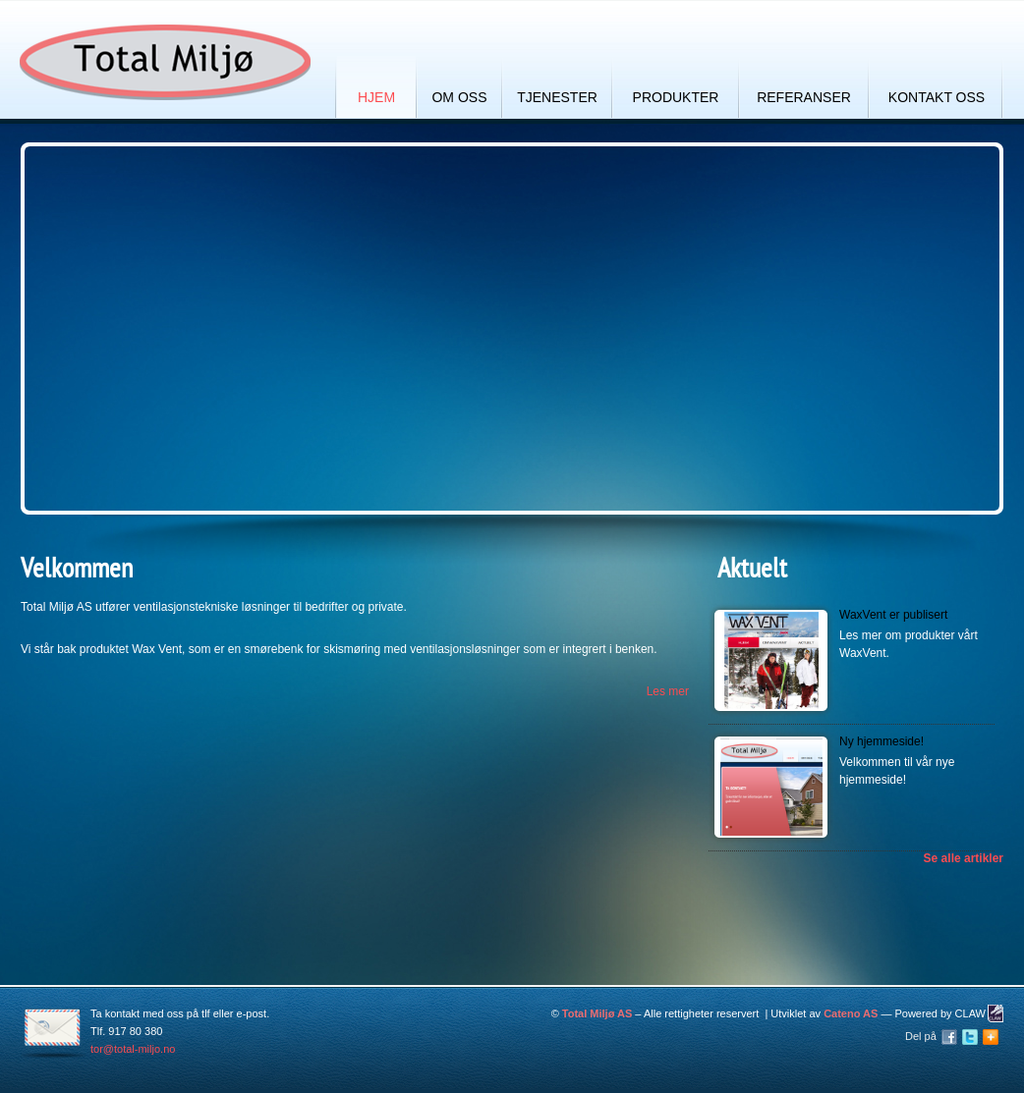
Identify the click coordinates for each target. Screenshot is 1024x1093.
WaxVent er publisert (893, 615)
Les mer (668, 691)
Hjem (376, 97)
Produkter (676, 97)
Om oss (458, 97)
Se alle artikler (963, 858)
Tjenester (557, 97)
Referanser (804, 97)
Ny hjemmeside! (881, 741)
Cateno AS (851, 1013)
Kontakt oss (936, 97)
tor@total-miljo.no (132, 1049)
